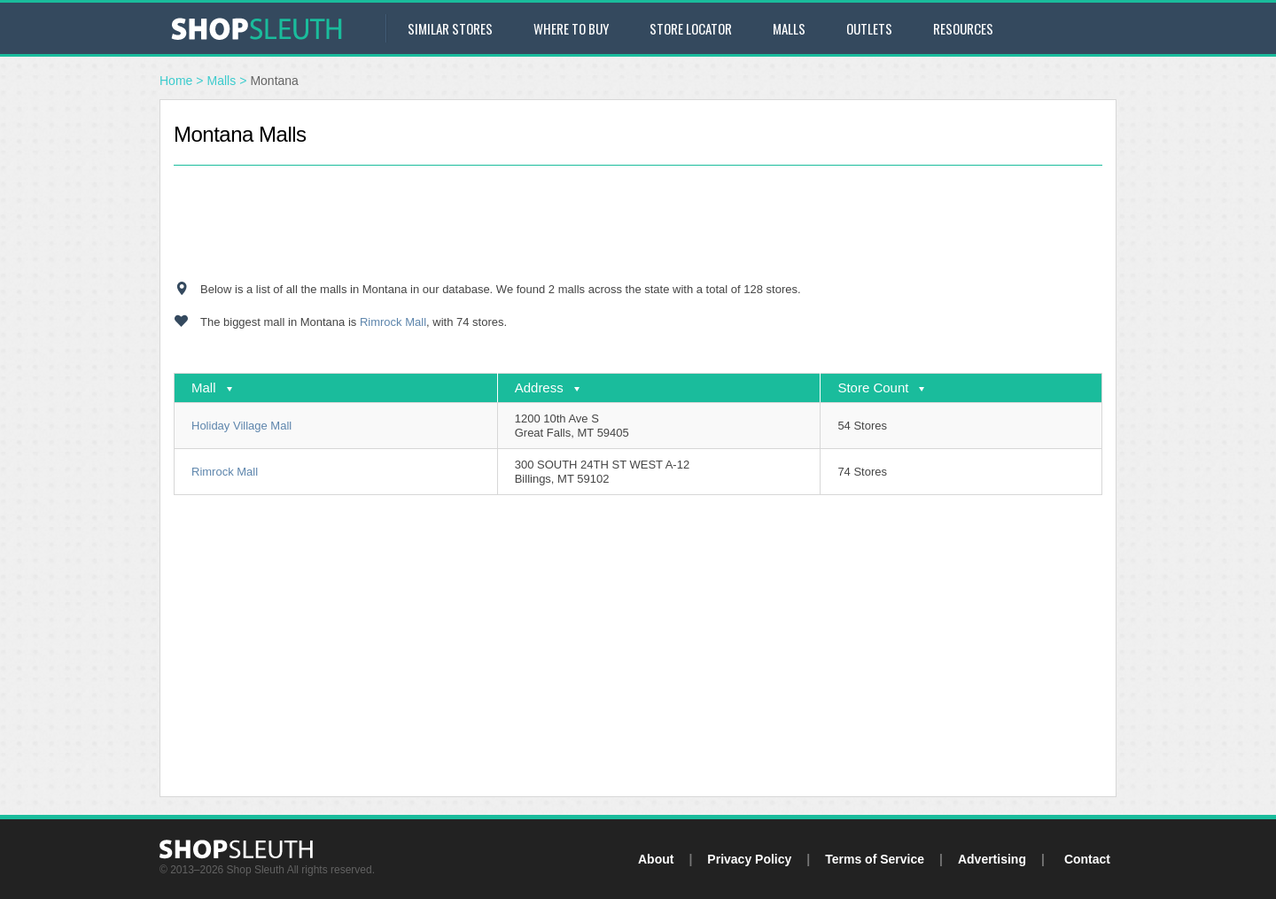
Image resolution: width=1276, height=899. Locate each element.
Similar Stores (450, 28)
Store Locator (691, 28)
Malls (789, 28)
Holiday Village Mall (241, 425)
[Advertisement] (638, 223)
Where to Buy (571, 28)
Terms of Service (874, 859)
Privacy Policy (749, 859)
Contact (1087, 859)
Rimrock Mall (393, 322)
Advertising (992, 859)
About (655, 859)
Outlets (869, 28)
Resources (963, 28)
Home (176, 81)
